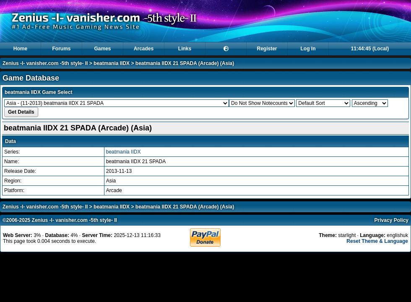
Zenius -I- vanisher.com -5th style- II (45, 63)
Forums (61, 49)
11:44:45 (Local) (370, 49)
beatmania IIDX (112, 63)
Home (20, 49)
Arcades (143, 49)
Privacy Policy (391, 220)
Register (267, 49)
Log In (308, 49)
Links (184, 49)
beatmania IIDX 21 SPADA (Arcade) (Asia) (184, 63)
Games (102, 49)
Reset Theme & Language (377, 241)
